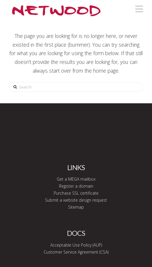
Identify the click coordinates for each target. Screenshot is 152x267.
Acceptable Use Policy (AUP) (76, 245)
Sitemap (76, 207)
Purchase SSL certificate (76, 193)
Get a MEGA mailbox (76, 179)
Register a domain (76, 186)
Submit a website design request (76, 200)
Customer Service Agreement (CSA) (76, 252)
